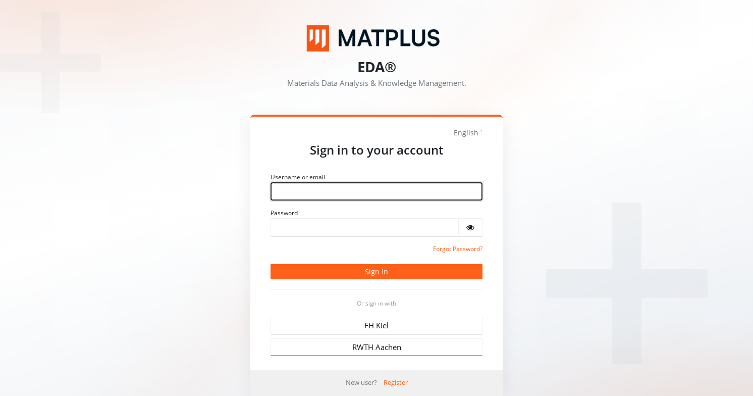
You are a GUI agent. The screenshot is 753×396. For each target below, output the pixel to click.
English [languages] (466, 132)
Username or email (298, 177)
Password (284, 213)
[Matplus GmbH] (376, 38)
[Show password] (470, 227)
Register (396, 382)
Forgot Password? (457, 248)
